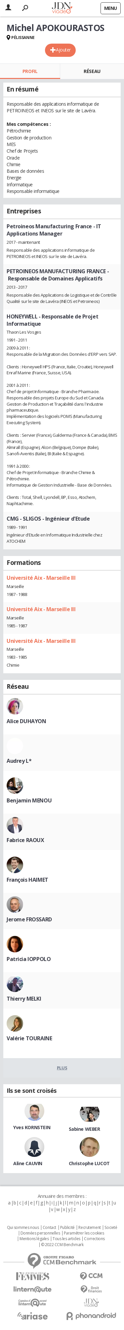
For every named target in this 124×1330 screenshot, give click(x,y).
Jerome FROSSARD (29, 919)
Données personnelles (40, 1233)
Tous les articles (66, 1239)
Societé (110, 1227)
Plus (62, 1068)
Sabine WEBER (84, 1129)
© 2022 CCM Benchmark (62, 1244)
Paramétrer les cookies (84, 1233)
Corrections (94, 1239)
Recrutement (89, 1227)
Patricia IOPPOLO (29, 959)
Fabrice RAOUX (25, 840)
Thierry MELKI (24, 998)
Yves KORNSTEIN (31, 1127)
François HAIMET (27, 879)
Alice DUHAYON (26, 721)
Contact (49, 1227)
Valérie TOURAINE (29, 1038)
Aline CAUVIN (27, 1163)
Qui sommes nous (23, 1227)
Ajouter (63, 50)
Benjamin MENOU (29, 800)
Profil (29, 71)
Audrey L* (19, 760)
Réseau (92, 71)
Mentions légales (34, 1239)
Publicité (67, 1227)
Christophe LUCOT (89, 1163)
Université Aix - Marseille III (41, 577)
